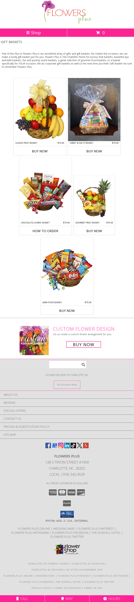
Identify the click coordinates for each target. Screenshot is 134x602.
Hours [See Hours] (111, 598)
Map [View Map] (67, 598)
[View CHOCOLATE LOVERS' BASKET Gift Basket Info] (45, 189)
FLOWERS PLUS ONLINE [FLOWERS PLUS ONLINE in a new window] (34, 529)
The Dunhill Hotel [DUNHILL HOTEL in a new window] (106, 533)
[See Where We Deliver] (67, 384)
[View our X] (79, 447)
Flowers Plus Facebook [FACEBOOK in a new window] (70, 533)
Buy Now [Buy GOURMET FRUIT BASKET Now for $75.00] (94, 231)
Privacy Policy (42, 587)
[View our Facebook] (48, 447)
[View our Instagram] (61, 447)
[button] (67, 514)
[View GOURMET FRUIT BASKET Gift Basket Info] (94, 198)
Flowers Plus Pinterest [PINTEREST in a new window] (96, 529)
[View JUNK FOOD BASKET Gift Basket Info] (67, 269)
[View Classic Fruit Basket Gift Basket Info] (40, 109)
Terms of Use (93, 587)
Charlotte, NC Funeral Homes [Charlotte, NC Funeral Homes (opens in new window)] (48, 563)
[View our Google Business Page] (54, 447)
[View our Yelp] (86, 447)
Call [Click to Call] (22, 598)
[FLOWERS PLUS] (67, 23)
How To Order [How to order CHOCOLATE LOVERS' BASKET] (45, 231)
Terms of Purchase (68, 587)
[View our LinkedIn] (67, 447)
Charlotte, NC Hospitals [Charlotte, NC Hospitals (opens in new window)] (89, 563)
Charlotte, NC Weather (48, 569)
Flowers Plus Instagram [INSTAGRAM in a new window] (30, 533)
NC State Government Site (84, 569)
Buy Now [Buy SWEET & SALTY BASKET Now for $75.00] (94, 151)
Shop (33, 32)
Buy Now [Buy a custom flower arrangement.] (83, 344)
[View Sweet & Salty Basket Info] (94, 109)
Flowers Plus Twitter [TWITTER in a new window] (67, 537)
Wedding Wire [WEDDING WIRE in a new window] (64, 529)
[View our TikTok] (73, 447)
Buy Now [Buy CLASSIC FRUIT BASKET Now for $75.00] (40, 151)
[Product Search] (68, 364)
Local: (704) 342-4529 (67, 474)
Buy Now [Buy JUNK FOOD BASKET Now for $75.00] (67, 310)
